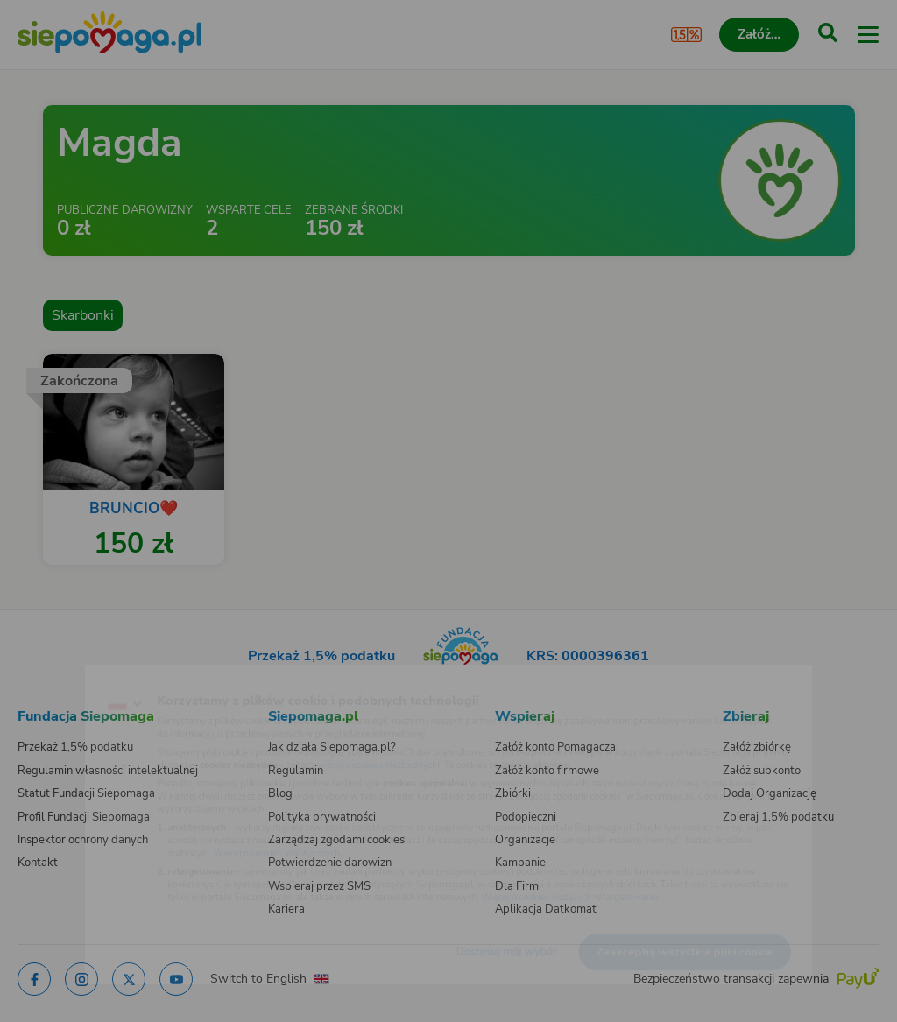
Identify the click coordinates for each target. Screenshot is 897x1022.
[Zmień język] (49, 676)
